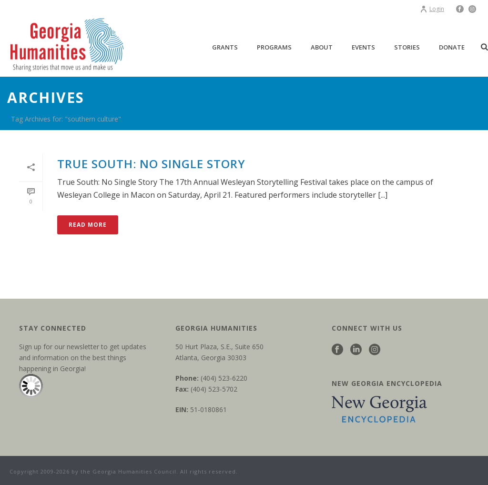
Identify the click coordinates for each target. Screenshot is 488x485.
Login (432, 9)
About (322, 47)
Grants (225, 47)
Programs (274, 47)
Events (363, 47)
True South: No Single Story (151, 164)
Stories (407, 47)
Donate (452, 47)
